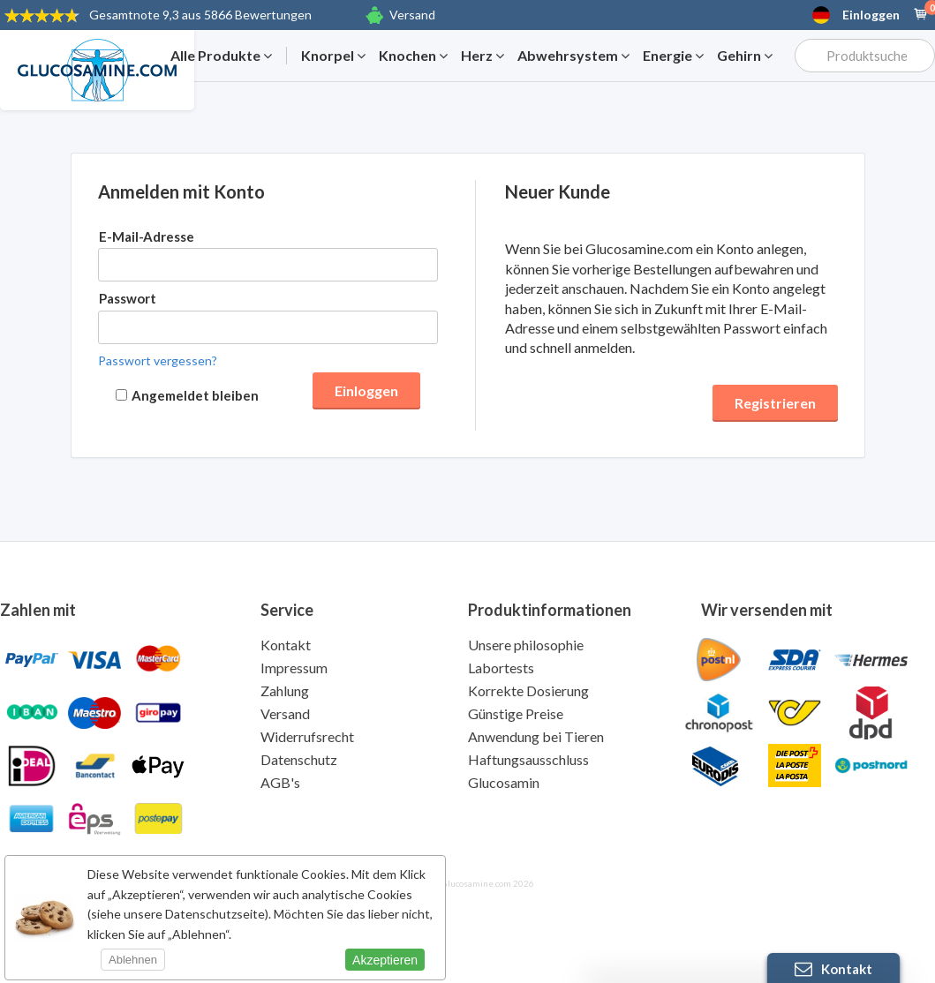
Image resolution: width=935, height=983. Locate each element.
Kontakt (285, 644)
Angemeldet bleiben (195, 395)
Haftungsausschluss (528, 759)
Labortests (501, 667)
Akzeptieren (385, 960)
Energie (673, 56)
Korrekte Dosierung (528, 690)
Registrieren (775, 402)
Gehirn (745, 56)
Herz (482, 56)
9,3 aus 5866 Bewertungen (200, 14)
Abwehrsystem (573, 56)
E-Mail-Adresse (146, 236)
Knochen (413, 56)
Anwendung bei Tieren (536, 736)
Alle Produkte (221, 56)
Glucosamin (503, 782)
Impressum (294, 667)
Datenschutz (298, 759)
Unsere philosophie (526, 644)
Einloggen (871, 15)
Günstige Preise (515, 713)
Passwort (127, 298)
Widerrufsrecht (307, 736)
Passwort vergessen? (157, 360)
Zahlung (284, 690)
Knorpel (333, 56)
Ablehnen (133, 959)
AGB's (280, 782)
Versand (412, 14)
